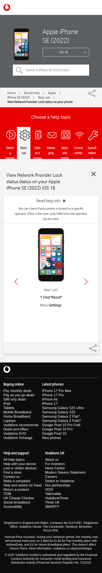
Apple (52, 93)
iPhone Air (50, 399)
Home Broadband (16, 416)
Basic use (44, 97)
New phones (51, 438)
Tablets (8, 408)
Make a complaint (16, 481)
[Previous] (16, 281)
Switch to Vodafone (59, 481)
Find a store (12, 472)
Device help (32, 93)
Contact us (11, 477)
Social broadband (16, 502)
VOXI (49, 489)
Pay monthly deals (17, 391)
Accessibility (12, 506)
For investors (55, 464)
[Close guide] (93, 174)
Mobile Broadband (17, 412)
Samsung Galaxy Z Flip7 (61, 416)
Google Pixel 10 (54, 433)
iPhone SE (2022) (18, 97)
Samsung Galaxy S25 (58, 412)
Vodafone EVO (14, 433)
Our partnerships (57, 485)
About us (51, 459)
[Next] (86, 281)
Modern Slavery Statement (65, 472)
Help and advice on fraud (22, 485)
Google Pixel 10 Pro (57, 429)
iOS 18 (63, 52)
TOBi (7, 494)
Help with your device (19, 464)
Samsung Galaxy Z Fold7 (61, 421)
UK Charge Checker (18, 498)
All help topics (14, 459)
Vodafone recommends (21, 425)
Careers (51, 477)
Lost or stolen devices (20, 468)
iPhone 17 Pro (53, 395)
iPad (6, 403)
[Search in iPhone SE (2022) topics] (51, 70)
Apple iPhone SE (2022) (60, 36)
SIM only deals (14, 399)
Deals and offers (15, 429)
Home (11, 93)
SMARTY (52, 506)
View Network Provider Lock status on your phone (40, 102)
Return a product (16, 489)
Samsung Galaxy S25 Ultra (63, 408)
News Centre (55, 468)
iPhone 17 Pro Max (56, 391)
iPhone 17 (50, 403)
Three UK (52, 502)
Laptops (9, 421)
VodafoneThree (56, 498)
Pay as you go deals (18, 395)
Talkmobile (53, 494)
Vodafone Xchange (17, 438)
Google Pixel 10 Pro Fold (61, 425)
